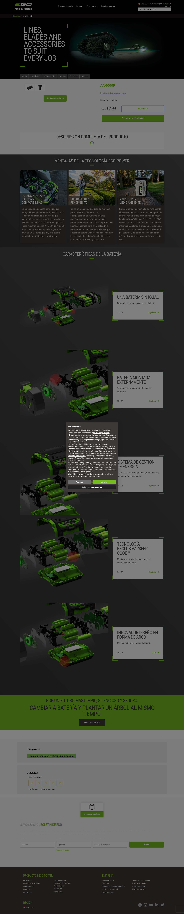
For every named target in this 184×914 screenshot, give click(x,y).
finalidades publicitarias (76, 456)
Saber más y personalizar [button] (92, 487)
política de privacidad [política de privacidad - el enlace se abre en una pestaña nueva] (101, 433)
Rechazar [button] (79, 482)
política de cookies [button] (78, 442)
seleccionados (73, 447)
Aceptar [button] (104, 482)
